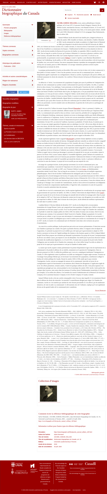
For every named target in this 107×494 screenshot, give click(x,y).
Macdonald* (70, 139)
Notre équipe (43, 2)
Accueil (13, 2)
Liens (84, 490)
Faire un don (76, 2)
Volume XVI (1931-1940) (9, 7)
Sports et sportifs (9, 128)
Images (6, 33)
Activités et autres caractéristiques (15, 76)
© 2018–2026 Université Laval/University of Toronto (89, 374)
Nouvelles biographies (10, 99)
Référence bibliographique (12, 36)
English (5, 2)
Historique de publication (11, 63)
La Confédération (9, 135)
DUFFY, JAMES (16, 111)
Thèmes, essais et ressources (13, 125)
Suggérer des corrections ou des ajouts (60, 490)
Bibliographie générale (98, 372)
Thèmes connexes (9, 46)
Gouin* (102, 193)
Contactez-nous (55, 2)
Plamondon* (77, 108)
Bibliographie (8, 30)
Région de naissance (10, 81)
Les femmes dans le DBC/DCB (14, 138)
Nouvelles (21, 2)
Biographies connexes (10, 55)
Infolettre (66, 2)
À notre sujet (31, 2)
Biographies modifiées (10, 103)
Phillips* (68, 58)
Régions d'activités (9, 85)
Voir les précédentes (19, 118)
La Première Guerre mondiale (13, 132)
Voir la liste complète (12, 141)
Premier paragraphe (10, 28)
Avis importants (77, 490)
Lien (50, 40)
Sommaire (6, 25)
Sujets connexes (8, 50)
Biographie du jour (9, 107)
